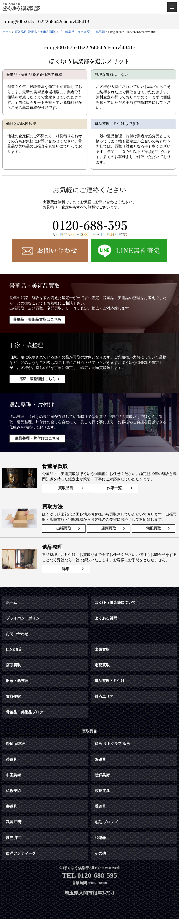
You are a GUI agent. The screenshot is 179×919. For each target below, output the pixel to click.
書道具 (11, 806)
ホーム (11, 602)
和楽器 (100, 838)
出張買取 (63, 528)
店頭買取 (108, 528)
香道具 (100, 806)
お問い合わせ (17, 634)
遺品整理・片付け (110, 681)
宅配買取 (153, 528)
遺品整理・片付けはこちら (37, 438)
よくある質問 (106, 618)
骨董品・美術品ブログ (24, 712)
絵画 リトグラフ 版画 (112, 744)
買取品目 (65, 488)
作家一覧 (114, 488)
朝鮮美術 (102, 775)
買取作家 (13, 697)
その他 (100, 853)
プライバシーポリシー (24, 618)
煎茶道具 (102, 791)
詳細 (65, 569)
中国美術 (13, 775)
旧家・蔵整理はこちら (37, 379)
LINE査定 (14, 649)
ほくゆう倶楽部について (115, 602)
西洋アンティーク (21, 853)
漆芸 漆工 (14, 838)
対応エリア (104, 697)
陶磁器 (100, 759)
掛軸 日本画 (15, 744)
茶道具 (11, 759)
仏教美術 (13, 791)
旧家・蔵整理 (17, 681)
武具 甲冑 (14, 822)
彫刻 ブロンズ (106, 822)
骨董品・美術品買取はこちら (37, 319)
